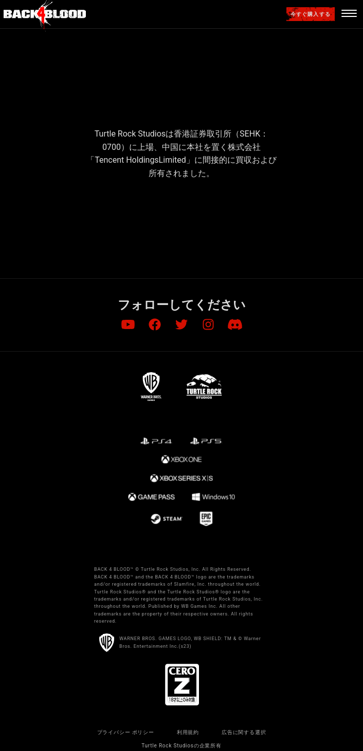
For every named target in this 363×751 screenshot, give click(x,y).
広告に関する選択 (244, 732)
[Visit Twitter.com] (181, 325)
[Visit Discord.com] (235, 325)
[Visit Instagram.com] (208, 325)
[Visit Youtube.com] (128, 325)
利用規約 (188, 732)
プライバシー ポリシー (125, 732)
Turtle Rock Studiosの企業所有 (181, 745)
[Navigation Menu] (349, 14)
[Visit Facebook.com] (154, 325)
